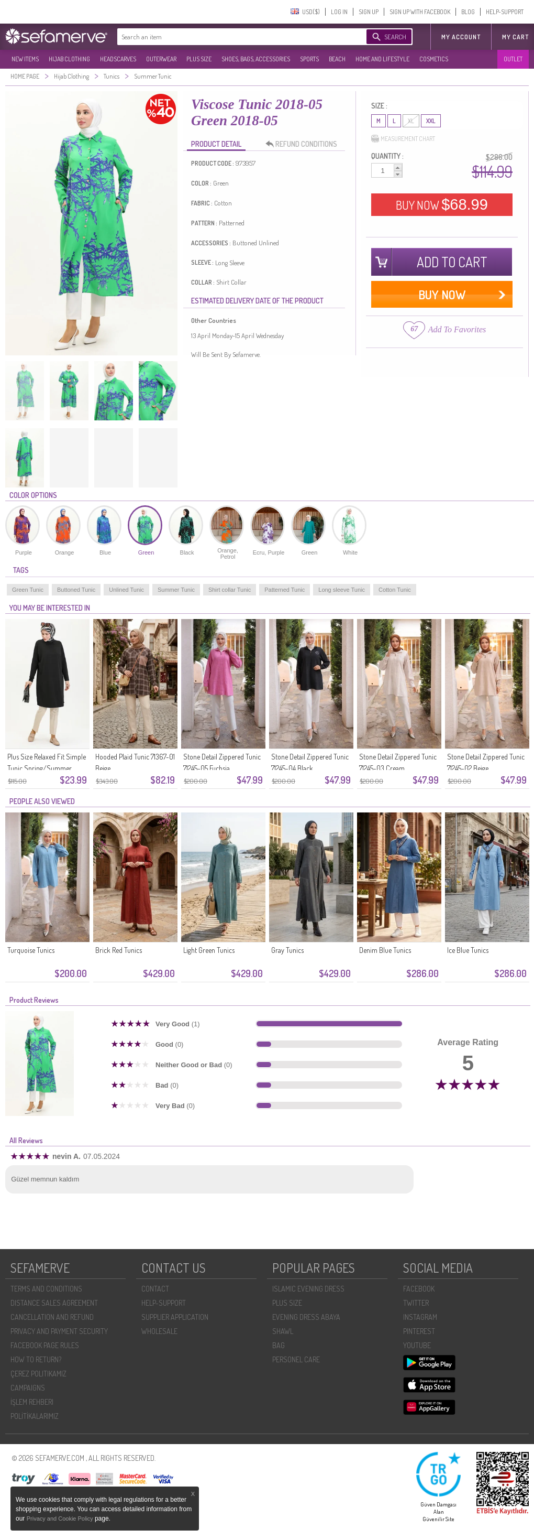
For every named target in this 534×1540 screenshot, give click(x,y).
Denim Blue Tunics (385, 950)
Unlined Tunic (126, 590)
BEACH (337, 59)
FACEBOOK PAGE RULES (44, 1345)
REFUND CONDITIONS (304, 144)
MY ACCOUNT (461, 37)
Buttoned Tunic (76, 590)
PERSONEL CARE (296, 1359)
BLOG (468, 12)
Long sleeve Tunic (341, 590)
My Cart (515, 37)
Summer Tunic (176, 590)
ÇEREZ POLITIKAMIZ (38, 1373)
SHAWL (282, 1331)
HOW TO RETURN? (35, 1359)
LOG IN (339, 12)
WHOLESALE (159, 1331)
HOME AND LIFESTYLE (382, 59)
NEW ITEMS (25, 59)
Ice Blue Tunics (467, 950)
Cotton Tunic (395, 590)
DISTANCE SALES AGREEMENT (54, 1302)
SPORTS (309, 59)
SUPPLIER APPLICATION (174, 1317)
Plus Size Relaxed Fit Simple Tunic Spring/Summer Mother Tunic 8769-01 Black (47, 768)
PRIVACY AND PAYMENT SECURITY (59, 1331)
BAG (278, 1345)
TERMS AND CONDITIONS (46, 1288)
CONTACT (155, 1288)
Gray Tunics (287, 950)
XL (411, 121)
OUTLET (513, 59)
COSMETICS (433, 59)
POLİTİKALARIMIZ (34, 1416)
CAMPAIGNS (27, 1387)
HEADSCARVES (118, 59)
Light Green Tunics (209, 950)
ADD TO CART (452, 261)
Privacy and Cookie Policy (61, 1518)
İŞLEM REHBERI (31, 1401)
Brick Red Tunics (118, 950)
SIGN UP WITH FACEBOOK (420, 12)
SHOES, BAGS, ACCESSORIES (255, 59)
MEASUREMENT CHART (403, 139)
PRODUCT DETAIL (216, 143)
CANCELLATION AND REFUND (52, 1317)
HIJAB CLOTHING (69, 59)
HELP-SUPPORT (505, 12)
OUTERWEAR (161, 59)
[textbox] (231, 36)
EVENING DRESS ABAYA (306, 1317)
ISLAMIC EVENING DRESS (308, 1288)
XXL (431, 121)
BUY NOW (442, 204)
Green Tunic (27, 590)
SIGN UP (369, 12)
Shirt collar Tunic (229, 590)
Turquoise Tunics (30, 950)
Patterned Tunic (284, 590)
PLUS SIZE (199, 59)
